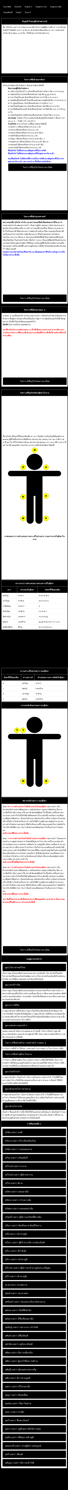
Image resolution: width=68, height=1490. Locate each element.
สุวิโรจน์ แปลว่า (12, 1166)
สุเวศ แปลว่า (11, 1285)
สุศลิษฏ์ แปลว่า (12, 1327)
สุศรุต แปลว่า (11, 1319)
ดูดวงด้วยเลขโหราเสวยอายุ (17, 1089)
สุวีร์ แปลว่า (10, 1276)
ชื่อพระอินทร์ (17, 1420)
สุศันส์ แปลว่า (11, 1336)
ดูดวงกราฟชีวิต (12, 1005)
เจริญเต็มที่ (16, 1158)
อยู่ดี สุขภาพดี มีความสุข (23, 1429)
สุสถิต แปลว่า (11, 1437)
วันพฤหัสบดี (7, 12)
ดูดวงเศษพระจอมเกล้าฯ (16, 1025)
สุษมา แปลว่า (11, 1412)
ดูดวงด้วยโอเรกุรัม (13, 1106)
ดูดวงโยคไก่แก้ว (12, 1071)
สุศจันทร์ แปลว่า (12, 1302)
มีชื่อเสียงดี (16, 1336)
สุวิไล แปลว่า (11, 1183)
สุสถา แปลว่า (11, 1429)
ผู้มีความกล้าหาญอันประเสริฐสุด (27, 1268)
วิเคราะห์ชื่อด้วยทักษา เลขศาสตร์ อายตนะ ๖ (25, 1043)
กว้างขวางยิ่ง (18, 1200)
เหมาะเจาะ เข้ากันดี (21, 1327)
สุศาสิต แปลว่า (12, 1344)
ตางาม (16, 1166)
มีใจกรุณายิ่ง (17, 1386)
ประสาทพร (16, 1293)
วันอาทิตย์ (7, 7)
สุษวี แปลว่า (10, 1420)
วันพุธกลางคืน (55, 7)
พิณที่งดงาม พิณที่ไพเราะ (23, 1225)
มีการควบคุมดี (17, 1378)
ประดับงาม (16, 1285)
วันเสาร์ (28, 12)
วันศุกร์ (18, 12)
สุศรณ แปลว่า (11, 1310)
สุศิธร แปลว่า (11, 1361)
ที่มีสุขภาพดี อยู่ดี (19, 1437)
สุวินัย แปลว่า (11, 1149)
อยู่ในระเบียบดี (19, 1344)
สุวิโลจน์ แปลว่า (12, 1175)
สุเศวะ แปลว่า (11, 1386)
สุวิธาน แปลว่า (12, 1141)
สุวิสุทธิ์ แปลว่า (12, 1217)
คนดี (13, 1132)
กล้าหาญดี (16, 1259)
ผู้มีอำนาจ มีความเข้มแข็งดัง (25, 1242)
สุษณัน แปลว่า (11, 1403)
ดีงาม (14, 1183)
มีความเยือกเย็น (19, 1352)
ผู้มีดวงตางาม (19, 1175)
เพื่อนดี (14, 1454)
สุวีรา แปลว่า (11, 1259)
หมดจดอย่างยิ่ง (19, 1208)
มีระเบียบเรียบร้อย (20, 1141)
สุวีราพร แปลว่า (12, 1268)
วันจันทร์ (17, 7)
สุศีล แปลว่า (10, 1378)
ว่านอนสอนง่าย (18, 1149)
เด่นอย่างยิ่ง (17, 1191)
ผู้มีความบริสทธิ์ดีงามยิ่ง (23, 1217)
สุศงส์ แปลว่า (11, 1293)
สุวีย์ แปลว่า (10, 1234)
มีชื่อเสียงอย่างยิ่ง (19, 1319)
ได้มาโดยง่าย (18, 1403)
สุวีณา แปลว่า (11, 1225)
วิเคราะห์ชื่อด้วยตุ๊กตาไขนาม (18, 1054)
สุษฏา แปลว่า (11, 1395)
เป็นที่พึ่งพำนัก (18, 1310)
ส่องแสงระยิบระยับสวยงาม (25, 1302)
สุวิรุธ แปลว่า (11, 1158)
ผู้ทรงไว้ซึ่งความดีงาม (21, 1361)
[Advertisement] (34, 53)
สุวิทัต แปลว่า (11, 1132)
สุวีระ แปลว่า (11, 1251)
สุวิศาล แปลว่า (11, 1200)
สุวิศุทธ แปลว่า (12, 1208)
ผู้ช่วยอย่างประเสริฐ (20, 1369)
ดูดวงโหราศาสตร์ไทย (15, 967)
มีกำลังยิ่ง (15, 1251)
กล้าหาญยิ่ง (16, 1234)
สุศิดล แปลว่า (11, 1352)
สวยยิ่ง (14, 1412)
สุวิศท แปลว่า (11, 1191)
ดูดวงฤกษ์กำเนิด (12, 985)
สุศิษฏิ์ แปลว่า (11, 1369)
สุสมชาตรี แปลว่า (13, 1446)
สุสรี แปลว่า (10, 1454)
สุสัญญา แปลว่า (12, 1463)
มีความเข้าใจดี (19, 1463)
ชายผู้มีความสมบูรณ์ (23, 1446)
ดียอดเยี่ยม (16, 1395)
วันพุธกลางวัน (41, 7)
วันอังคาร (28, 7)
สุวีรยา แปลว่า (11, 1242)
